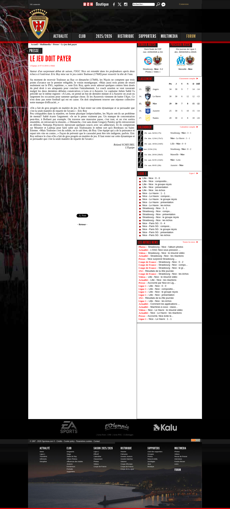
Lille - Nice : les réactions (163, 280)
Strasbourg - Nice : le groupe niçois (160, 217)
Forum (191, 36)
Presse (56, 44)
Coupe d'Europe (126, 464)
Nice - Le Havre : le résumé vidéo (165, 310)
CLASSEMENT (145, 79)
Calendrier (97, 456)
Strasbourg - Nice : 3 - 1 (154, 208)
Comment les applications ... (165, 304)
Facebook (113, 6)
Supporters (147, 36)
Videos (96, 464)
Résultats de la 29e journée (159, 298)
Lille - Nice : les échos (153, 190)
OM (109, 434)
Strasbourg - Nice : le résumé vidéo (166, 253)
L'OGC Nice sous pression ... (165, 250)
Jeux (149, 464)
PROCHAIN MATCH (180, 44)
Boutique (102, 6)
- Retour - (82, 224)
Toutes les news (189, 242)
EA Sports (69, 427)
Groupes (151, 454)
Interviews (178, 459)
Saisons (123, 461)
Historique (126, 36)
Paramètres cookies (84, 441)
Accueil (34, 44)
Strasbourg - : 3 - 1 (180, 133)
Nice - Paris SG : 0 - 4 (153, 223)
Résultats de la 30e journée (159, 271)
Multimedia (169, 36)
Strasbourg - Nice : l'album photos (165, 247)
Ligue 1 (142, 173)
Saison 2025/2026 (103, 448)
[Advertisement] (136, 20)
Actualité (60, 36)
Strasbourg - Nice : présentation (159, 214)
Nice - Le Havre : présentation (158, 202)
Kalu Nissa (165, 427)
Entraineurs (71, 466)
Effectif (96, 454)
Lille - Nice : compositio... (155, 181)
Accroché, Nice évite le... (160, 316)
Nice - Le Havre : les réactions (166, 313)
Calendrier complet (187, 127)
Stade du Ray (72, 456)
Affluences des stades (75, 461)
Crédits (59, 441)
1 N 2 (88, 6)
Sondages (151, 461)
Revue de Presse (180, 456)
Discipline (43, 461)
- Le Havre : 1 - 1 (180, 138)
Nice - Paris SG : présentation (157, 232)
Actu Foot (101, 434)
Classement (98, 459)
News (42, 452)
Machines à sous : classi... (164, 307)
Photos (96, 461)
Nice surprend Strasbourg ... (162, 259)
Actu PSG (117, 434)
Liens (176, 464)
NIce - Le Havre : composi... (156, 196)
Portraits (70, 469)
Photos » (149, 72)
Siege (69, 454)
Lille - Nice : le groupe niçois (157, 184)
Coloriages (128, 434)
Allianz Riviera (72, 459)
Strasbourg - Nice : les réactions (167, 255)
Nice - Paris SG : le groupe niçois (159, 229)
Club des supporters (155, 452)
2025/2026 (104, 36)
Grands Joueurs (126, 456)
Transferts (43, 456)
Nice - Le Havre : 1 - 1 (153, 193)
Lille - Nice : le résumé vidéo (162, 277)
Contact (97, 441)
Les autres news (148, 242)
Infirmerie (43, 459)
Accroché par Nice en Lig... (162, 282)
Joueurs (70, 464)
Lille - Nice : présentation (155, 187)
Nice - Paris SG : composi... (156, 226)
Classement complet (187, 78)
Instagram (126, 6)
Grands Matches (127, 459)
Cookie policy (69, 441)
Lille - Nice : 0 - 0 (151, 178)
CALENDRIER (144, 127)
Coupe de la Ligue (127, 469)
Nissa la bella (152, 459)
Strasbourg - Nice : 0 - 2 (170, 262)
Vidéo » (157, 72)
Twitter (119, 6)
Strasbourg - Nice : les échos (157, 220)
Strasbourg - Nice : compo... (157, 211)
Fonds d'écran (179, 461)
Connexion (184, 4)
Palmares (124, 454)
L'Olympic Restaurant (116, 427)
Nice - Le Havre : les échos (156, 205)
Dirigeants (70, 452)
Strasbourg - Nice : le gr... (171, 268)
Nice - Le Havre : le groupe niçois (159, 199)
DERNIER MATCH (147, 44)
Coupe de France (100, 466)
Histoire (123, 452)
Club (82, 36)
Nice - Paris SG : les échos (156, 235)
